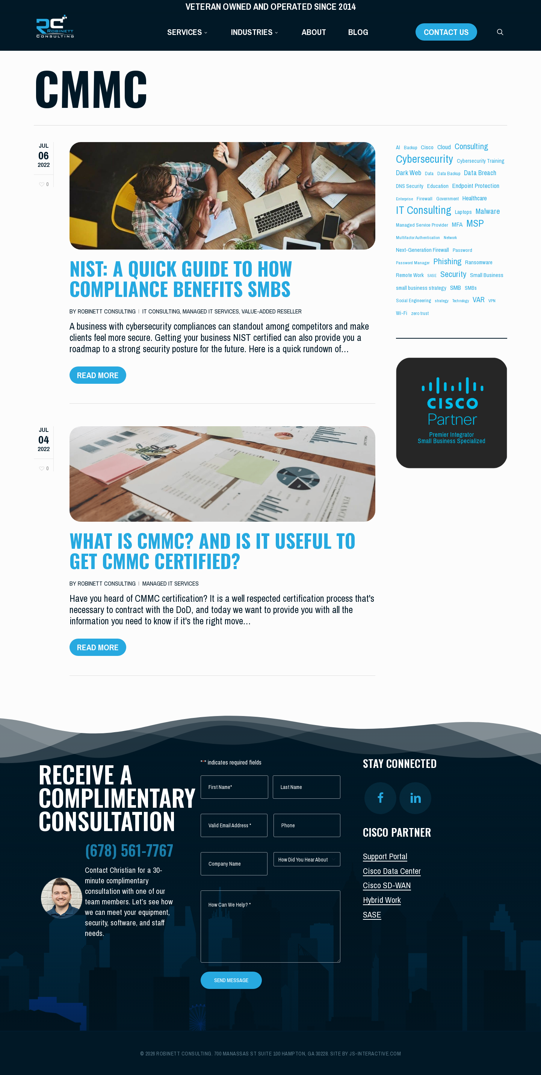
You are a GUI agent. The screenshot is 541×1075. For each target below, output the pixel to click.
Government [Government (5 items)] (447, 198)
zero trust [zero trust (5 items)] (420, 313)
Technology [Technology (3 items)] (460, 300)
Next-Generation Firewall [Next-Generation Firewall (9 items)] (422, 250)
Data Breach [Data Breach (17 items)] (480, 172)
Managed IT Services (211, 311)
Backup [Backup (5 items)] (410, 147)
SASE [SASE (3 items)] (432, 275)
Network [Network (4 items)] (450, 238)
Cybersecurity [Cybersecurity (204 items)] (424, 159)
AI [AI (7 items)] (398, 147)
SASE (372, 914)
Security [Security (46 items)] (453, 274)
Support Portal (385, 856)
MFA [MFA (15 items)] (457, 224)
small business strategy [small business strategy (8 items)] (421, 288)
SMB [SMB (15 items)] (455, 287)
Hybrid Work (382, 899)
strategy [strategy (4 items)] (442, 301)
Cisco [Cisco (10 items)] (427, 147)
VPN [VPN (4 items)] (492, 301)
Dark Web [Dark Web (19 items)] (408, 172)
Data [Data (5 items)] (429, 173)
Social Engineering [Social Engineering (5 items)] (413, 300)
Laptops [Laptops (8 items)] (463, 212)
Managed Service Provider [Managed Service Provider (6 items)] (422, 224)
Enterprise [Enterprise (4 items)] (404, 199)
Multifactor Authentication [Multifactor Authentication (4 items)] (418, 238)
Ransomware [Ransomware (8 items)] (479, 262)
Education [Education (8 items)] (438, 186)
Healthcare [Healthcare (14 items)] (474, 198)
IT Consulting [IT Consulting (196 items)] (423, 210)
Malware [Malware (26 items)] (488, 211)
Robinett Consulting (107, 311)
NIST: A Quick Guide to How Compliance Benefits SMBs (181, 278)
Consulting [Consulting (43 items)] (471, 146)
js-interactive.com (375, 1053)
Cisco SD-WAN (387, 885)
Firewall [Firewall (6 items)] (424, 198)
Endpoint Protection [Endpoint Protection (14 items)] (475, 185)
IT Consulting (161, 311)
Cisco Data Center (392, 871)
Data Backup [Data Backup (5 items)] (448, 173)
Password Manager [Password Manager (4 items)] (412, 263)
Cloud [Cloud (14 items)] (444, 146)
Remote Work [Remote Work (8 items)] (410, 275)
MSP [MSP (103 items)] (475, 223)
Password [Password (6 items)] (462, 250)
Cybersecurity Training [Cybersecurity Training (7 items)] (481, 160)
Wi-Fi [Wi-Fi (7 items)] (401, 313)
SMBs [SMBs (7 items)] (471, 288)
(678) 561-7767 (129, 850)
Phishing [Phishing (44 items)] (447, 261)
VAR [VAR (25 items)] (479, 299)
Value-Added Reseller (272, 311)
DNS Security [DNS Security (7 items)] (409, 186)
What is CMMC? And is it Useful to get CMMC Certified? (212, 557)
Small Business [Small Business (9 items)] (486, 275)
